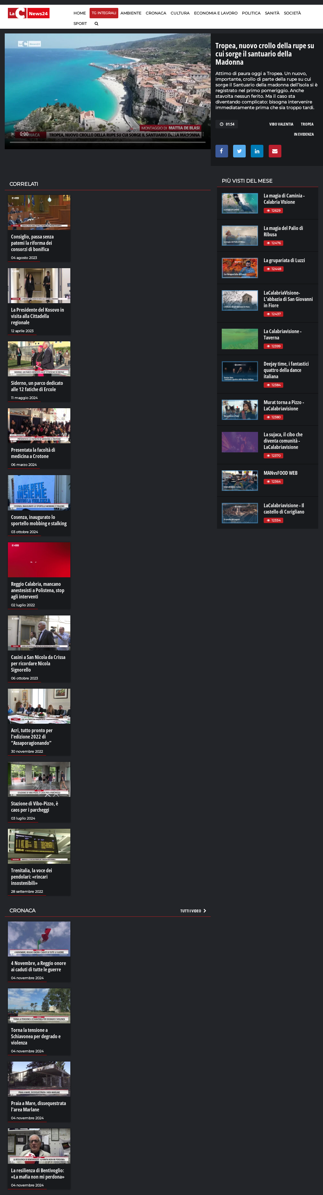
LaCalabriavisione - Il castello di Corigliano (284, 508)
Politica (251, 13)
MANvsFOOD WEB (280, 472)
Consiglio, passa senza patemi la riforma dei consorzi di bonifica (32, 243)
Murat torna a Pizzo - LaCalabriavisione (284, 405)
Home (79, 13)
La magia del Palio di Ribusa (283, 231)
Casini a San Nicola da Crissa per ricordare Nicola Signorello (38, 663)
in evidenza (304, 134)
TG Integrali (104, 13)
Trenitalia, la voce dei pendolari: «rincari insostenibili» (31, 876)
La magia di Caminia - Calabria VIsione (284, 198)
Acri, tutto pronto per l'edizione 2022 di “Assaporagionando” (32, 736)
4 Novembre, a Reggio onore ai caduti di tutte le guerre (38, 966)
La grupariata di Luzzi (284, 260)
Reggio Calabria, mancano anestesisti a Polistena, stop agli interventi (37, 590)
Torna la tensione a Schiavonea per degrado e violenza (36, 1036)
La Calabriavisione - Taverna (283, 334)
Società (292, 13)
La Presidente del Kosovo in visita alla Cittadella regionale (37, 316)
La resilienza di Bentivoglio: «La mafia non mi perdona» (37, 1173)
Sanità (272, 13)
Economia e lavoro (216, 13)
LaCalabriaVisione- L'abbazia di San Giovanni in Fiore (288, 299)
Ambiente (130, 13)
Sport (80, 23)
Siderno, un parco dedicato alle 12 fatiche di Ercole (37, 386)
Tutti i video (193, 911)
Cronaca (156, 13)
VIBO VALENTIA (281, 124)
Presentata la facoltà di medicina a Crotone (33, 453)
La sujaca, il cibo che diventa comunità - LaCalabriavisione (283, 440)
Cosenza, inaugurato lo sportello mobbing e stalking (39, 520)
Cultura (180, 13)
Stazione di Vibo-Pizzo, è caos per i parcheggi (34, 806)
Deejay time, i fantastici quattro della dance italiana (286, 370)
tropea (307, 124)
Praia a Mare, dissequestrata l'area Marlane (38, 1106)
